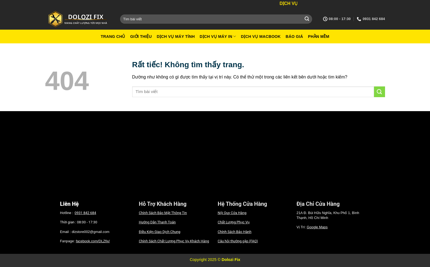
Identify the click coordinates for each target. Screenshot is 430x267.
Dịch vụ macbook (261, 36)
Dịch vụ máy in (218, 36)
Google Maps (317, 227)
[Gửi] (307, 19)
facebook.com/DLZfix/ (93, 241)
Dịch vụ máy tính (176, 36)
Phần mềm (318, 36)
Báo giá (294, 36)
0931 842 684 (85, 213)
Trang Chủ (113, 36)
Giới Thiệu (141, 36)
